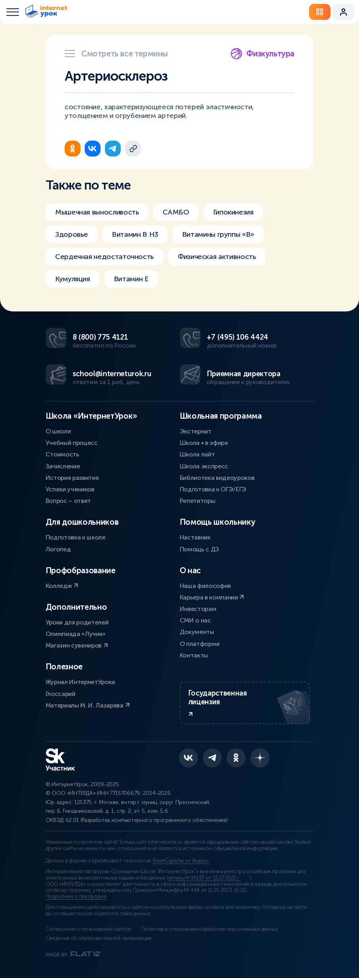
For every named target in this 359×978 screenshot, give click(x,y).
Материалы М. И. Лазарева (88, 705)
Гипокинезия (233, 212)
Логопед (58, 549)
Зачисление (63, 466)
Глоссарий (60, 693)
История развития (72, 477)
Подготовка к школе (76, 537)
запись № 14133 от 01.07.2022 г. (204, 878)
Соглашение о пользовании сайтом (89, 929)
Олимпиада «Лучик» (76, 633)
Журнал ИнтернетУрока (80, 681)
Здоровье (71, 234)
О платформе (200, 643)
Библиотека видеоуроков (217, 477)
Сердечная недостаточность (104, 257)
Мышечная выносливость (97, 212)
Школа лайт (197, 454)
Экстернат (195, 431)
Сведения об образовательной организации (99, 938)
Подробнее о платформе (76, 896)
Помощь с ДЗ (199, 549)
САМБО (176, 212)
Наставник (195, 537)
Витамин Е (131, 279)
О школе (58, 431)
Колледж (62, 585)
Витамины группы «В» (218, 234)
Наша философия (205, 585)
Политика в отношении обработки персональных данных (209, 929)
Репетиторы (197, 500)
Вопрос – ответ (68, 500)
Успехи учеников (70, 489)
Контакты (194, 655)
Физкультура (262, 54)
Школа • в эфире (204, 442)
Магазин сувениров (77, 645)
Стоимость (62, 454)
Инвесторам (198, 608)
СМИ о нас (195, 620)
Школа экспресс (204, 466)
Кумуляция (72, 279)
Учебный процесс (72, 442)
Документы (197, 631)
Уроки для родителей (77, 622)
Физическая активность (217, 257)
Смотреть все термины (116, 53)
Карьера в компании (212, 597)
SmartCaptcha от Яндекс (180, 861)
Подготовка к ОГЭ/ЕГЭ (213, 489)
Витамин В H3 (135, 234)
